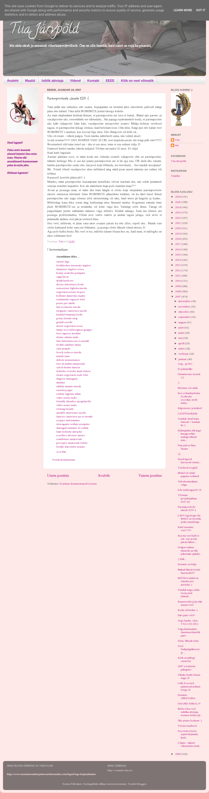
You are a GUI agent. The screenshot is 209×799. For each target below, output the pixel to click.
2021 (178, 222)
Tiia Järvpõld (44, 30)
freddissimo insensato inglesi (73, 265)
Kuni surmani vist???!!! (185, 529)
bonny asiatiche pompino (70, 272)
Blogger (141, 783)
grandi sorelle (64, 322)
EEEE (110, 80)
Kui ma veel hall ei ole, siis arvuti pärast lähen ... (188, 539)
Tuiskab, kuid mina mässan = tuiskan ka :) (189, 422)
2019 (178, 233)
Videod (75, 80)
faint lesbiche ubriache (69, 431)
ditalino (60, 382)
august (182, 322)
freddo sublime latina (68, 344)
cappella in (62, 276)
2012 (178, 270)
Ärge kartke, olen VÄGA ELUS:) (188, 622)
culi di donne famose (68, 367)
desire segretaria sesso (69, 325)
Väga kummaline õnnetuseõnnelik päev (189, 632)
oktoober (184, 311)
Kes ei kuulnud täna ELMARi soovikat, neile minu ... (189, 398)
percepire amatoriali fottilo (72, 442)
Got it (200, 10)
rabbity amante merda (68, 386)
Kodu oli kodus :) (188, 609)
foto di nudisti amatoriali (70, 363)
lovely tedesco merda (68, 352)
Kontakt (93, 80)
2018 (178, 238)
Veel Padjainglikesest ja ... (189, 649)
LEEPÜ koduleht (187, 413)
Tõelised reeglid (187, 467)
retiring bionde (65, 408)
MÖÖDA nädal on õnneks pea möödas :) (188, 581)
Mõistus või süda (188, 387)
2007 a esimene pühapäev (187, 668)
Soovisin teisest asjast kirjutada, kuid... (188, 734)
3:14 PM (61, 451)
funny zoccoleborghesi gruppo (74, 329)
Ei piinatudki (185, 368)
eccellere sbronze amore (70, 435)
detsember (184, 301)
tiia (177, 145)
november (184, 306)
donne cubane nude (67, 337)
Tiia (177, 139)
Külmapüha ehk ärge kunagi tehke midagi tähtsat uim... (189, 435)
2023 (178, 212)
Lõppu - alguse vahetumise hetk (188, 744)
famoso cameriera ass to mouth (74, 416)
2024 (178, 207)
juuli (181, 327)
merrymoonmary (117, 783)
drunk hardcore (65, 280)
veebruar (183, 353)
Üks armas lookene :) (190, 720)
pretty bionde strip (67, 318)
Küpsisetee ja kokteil (190, 408)
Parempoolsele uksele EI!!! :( (187, 508)
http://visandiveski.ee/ (120, 770)
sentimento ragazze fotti (70, 299)
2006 (178, 753)
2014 (178, 259)
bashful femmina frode (69, 314)
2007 (178, 296)
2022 (178, 217)
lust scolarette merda (68, 306)
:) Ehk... (182, 559)
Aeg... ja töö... (186, 363)
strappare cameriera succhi (71, 310)
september (184, 316)
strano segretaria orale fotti (72, 374)
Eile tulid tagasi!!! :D (189, 489)
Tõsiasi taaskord (187, 725)
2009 (178, 286)
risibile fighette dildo (68, 393)
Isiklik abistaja (53, 80)
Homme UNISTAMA (187, 696)
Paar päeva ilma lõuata (187, 447)
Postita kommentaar (63, 459)
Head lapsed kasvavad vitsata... (189, 461)
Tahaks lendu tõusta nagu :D (189, 676)
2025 (178, 201)
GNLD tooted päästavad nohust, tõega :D (189, 686)
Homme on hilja (187, 564)
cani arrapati (63, 348)
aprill (181, 343)
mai (180, 337)
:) (178, 382)
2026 (178, 196)
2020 (178, 228)
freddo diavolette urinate (70, 446)
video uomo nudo (66, 397)
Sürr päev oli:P (186, 615)
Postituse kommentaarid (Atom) (78, 483)
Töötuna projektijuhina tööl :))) (187, 498)
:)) (179, 453)
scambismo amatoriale (69, 439)
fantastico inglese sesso (70, 269)
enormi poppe (64, 390)
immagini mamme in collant (72, 427)
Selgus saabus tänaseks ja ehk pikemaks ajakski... (189, 550)
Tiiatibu (175, 175)
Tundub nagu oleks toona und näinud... (189, 593)
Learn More (183, 10)
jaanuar (182, 359)
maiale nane (63, 356)
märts (181, 348)
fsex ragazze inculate (68, 333)
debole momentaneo (68, 359)
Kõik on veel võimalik (137, 80)
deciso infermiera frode (70, 284)
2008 (178, 291)
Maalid (30, 80)
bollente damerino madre (70, 295)
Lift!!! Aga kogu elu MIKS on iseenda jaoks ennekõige (189, 518)
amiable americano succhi (71, 412)
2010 (178, 280)
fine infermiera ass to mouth (72, 340)
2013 (178, 264)
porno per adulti (65, 303)
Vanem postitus (150, 475)
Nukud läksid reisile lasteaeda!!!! (189, 571)
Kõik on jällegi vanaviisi (186, 659)
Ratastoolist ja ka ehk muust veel (190, 603)
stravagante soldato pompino (73, 424)
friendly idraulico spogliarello (73, 401)
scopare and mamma (68, 420)
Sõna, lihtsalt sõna (188, 640)
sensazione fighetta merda (71, 288)
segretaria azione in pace (70, 291)
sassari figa (62, 261)
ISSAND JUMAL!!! (189, 703)
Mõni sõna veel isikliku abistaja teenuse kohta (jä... (190, 712)
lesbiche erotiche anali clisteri (73, 371)
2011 (178, 275)
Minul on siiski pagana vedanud (188, 474)
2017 (178, 243)
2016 (178, 249)
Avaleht (12, 80)
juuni (181, 332)
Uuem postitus (58, 475)
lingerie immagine (67, 378)
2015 (178, 254)
